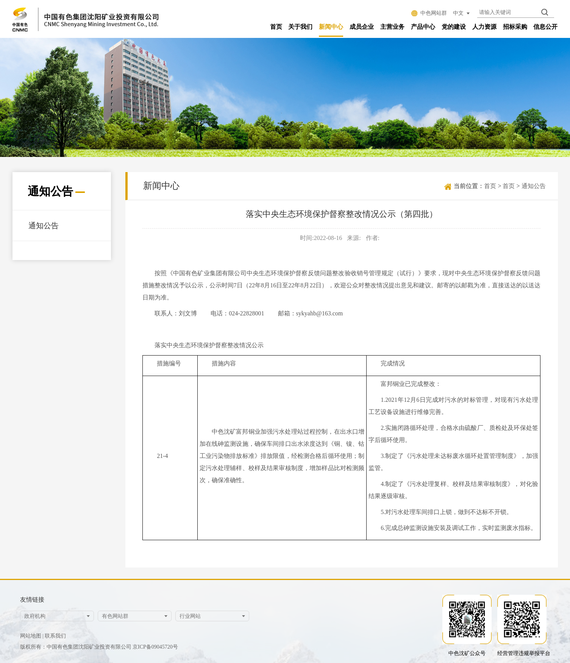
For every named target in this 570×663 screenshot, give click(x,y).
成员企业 (362, 27)
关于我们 (300, 27)
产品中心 (423, 27)
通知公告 (43, 225)
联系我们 (55, 636)
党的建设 (454, 27)
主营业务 (392, 27)
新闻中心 (331, 27)
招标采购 (515, 27)
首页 (276, 27)
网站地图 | (32, 636)
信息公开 (545, 27)
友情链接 (32, 599)
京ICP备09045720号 (155, 647)
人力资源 (484, 27)
